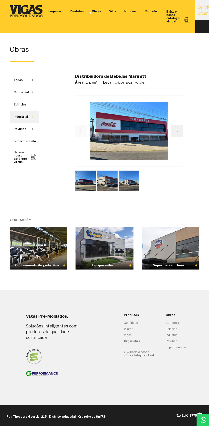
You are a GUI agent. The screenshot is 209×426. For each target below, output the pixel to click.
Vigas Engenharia (27, 11)
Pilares (128, 329)
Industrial (23, 116)
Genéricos (131, 322)
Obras (96, 11)
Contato (151, 11)
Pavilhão (23, 129)
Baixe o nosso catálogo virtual (25, 157)
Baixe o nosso (139, 353)
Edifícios (23, 104)
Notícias (130, 11)
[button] (177, 131)
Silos (112, 11)
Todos (23, 80)
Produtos (77, 11)
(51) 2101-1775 (178, 415)
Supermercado (25, 141)
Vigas (128, 335)
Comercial (23, 92)
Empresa (55, 11)
